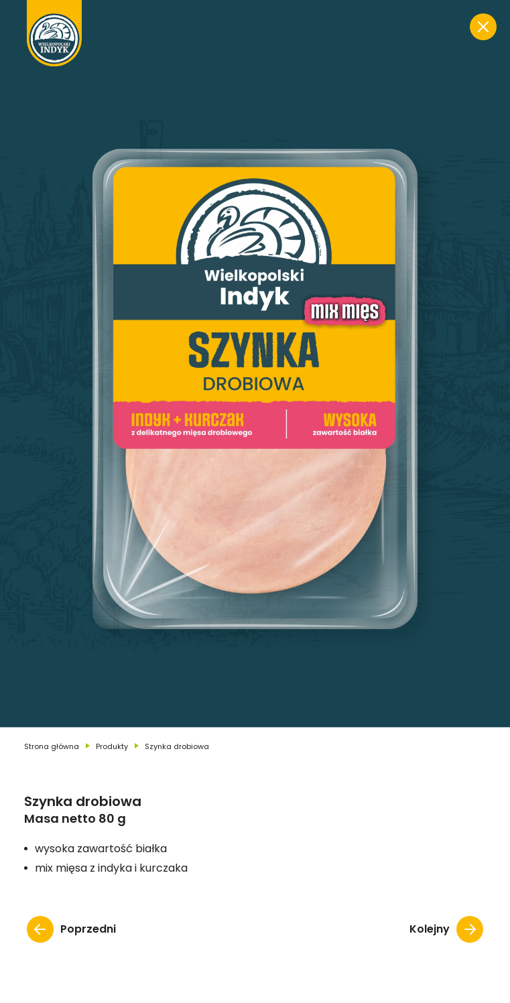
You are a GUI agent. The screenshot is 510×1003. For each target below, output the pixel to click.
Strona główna (51, 746)
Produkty (112, 746)
